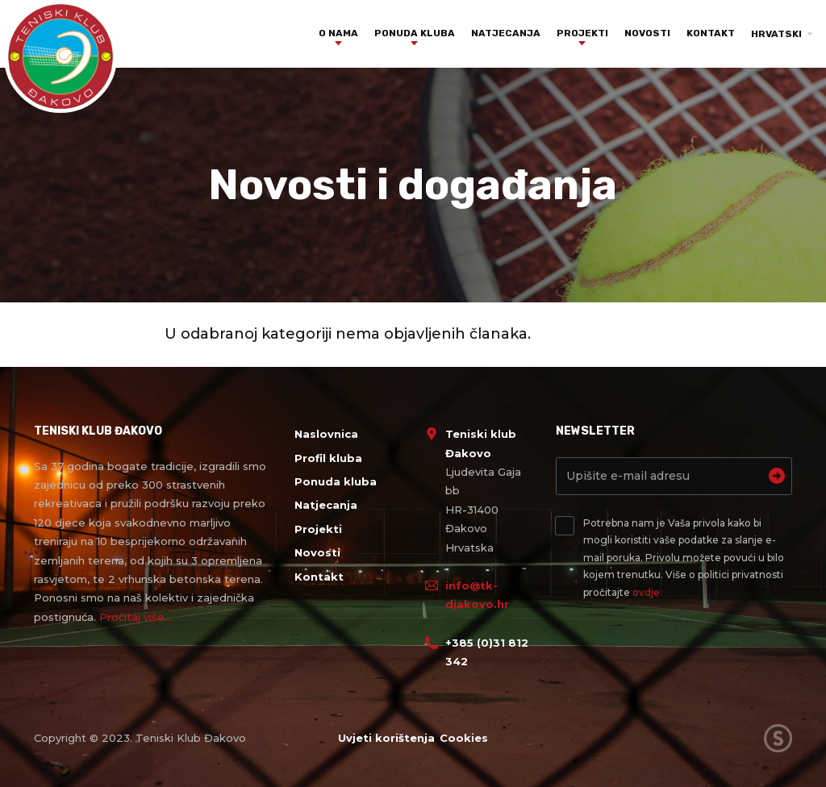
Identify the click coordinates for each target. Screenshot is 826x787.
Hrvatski (776, 34)
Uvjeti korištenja (384, 737)
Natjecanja (505, 33)
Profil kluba (328, 458)
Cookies (465, 737)
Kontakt (710, 33)
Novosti (647, 33)
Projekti (582, 33)
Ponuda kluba (414, 33)
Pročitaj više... (135, 616)
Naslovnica (326, 433)
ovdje (646, 592)
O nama (338, 33)
